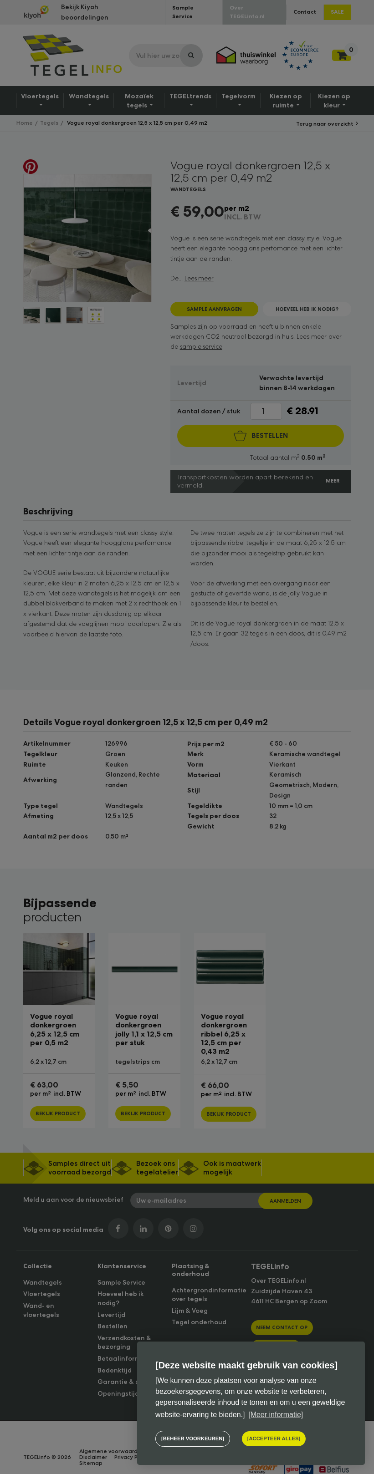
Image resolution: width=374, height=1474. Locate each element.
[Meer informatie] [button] (275, 1415)
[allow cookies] (272, 1439)
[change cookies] (192, 1439)
